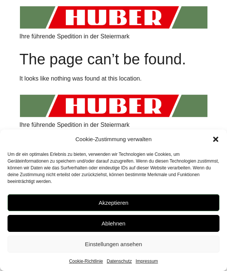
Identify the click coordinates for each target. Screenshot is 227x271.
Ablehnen (113, 223)
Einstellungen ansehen (113, 244)
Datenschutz (119, 261)
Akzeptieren (113, 202)
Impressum (147, 261)
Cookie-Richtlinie (86, 261)
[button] (215, 139)
